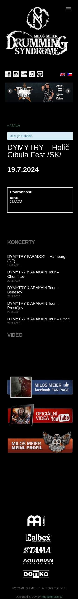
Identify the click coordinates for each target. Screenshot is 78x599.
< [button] (10, 91)
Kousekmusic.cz (51, 596)
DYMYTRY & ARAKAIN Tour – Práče (38, 319)
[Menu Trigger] (68, 9)
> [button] (67, 91)
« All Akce (13, 125)
